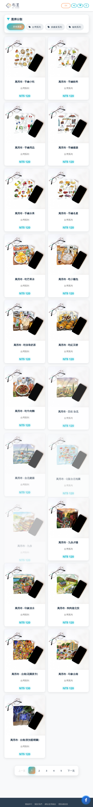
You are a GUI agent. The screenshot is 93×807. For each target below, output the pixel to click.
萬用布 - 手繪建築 (68, 147)
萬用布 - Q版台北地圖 (68, 476)
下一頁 (71, 770)
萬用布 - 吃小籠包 (68, 279)
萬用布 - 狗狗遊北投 (68, 608)
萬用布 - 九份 (24, 542)
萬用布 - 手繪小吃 (25, 81)
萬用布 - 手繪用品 (25, 147)
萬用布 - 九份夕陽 (68, 542)
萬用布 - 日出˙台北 (68, 415)
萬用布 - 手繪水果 (25, 213)
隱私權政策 (63, 804)
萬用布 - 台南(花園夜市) (25, 674)
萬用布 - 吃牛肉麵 (25, 414)
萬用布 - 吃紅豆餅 (68, 347)
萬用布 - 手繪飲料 (68, 81)
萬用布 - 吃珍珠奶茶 (25, 346)
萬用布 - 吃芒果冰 (25, 279)
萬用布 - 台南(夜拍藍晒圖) (24, 740)
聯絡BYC (28, 804)
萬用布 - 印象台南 (68, 674)
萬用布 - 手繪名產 (68, 213)
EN (65, 5)
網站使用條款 (50, 804)
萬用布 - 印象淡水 (25, 608)
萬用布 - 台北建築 (25, 476)
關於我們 (38, 804)
